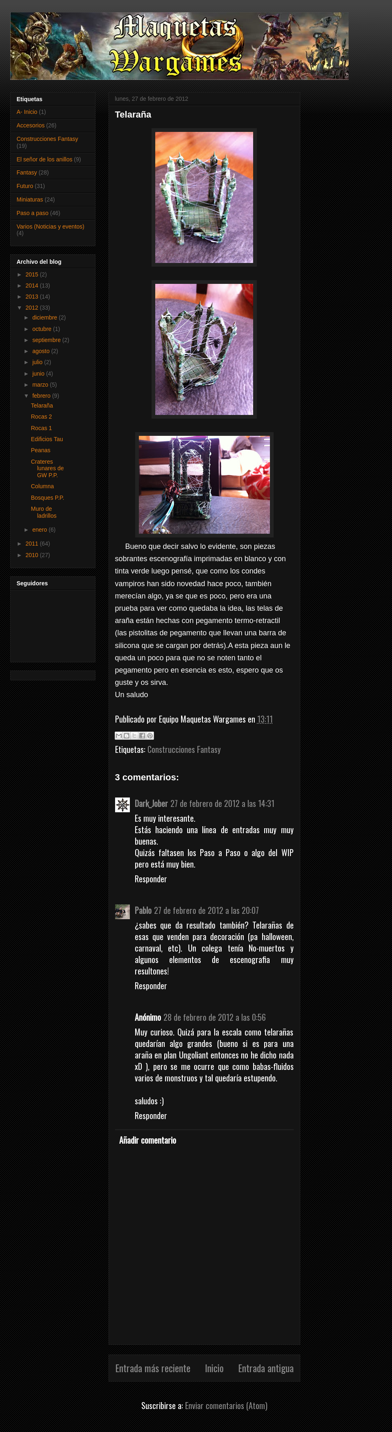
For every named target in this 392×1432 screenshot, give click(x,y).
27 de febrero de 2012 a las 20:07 (206, 910)
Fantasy (27, 172)
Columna (42, 486)
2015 (32, 274)
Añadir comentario (147, 1140)
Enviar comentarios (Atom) (226, 1405)
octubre (42, 329)
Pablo (143, 910)
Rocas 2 (41, 416)
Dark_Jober (151, 803)
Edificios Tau (47, 439)
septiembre (47, 340)
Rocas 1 (41, 428)
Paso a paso (33, 213)
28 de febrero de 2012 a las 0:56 (214, 1017)
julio (38, 362)
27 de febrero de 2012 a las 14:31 (222, 803)
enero (40, 529)
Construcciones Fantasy (184, 749)
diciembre (45, 317)
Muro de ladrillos (43, 512)
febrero (42, 395)
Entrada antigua (266, 1367)
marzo (41, 384)
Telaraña (42, 405)
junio (39, 373)
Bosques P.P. (47, 497)
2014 (32, 285)
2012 (32, 307)
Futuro (25, 186)
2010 (32, 555)
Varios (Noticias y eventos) (50, 226)
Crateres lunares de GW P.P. (47, 468)
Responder (151, 878)
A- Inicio (27, 112)
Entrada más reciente (152, 1367)
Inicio (214, 1367)
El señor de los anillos (45, 159)
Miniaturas (30, 199)
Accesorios (31, 125)
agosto (41, 351)
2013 (32, 296)
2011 (32, 543)
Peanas (40, 450)
